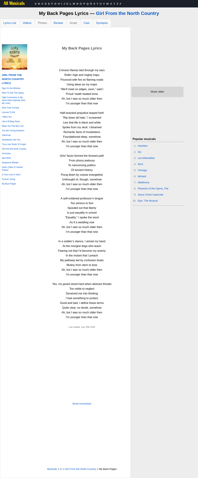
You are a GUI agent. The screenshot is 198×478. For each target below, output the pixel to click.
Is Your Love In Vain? (11, 174)
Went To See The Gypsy (13, 93)
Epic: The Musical (148, 200)
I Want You (7, 117)
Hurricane (6, 153)
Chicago (142, 170)
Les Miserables (146, 158)
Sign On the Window (11, 88)
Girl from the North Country (14, 149)
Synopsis (102, 23)
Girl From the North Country (127, 13)
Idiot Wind (6, 158)
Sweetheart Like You (11, 140)
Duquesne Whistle (10, 162)
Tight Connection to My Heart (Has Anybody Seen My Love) (13, 100)
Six (139, 151)
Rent (140, 164)
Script (73, 23)
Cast (87, 23)
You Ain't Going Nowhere (13, 130)
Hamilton (143, 145)
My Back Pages (9, 184)
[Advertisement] (65, 36)
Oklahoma (143, 182)
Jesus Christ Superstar (150, 194)
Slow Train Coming (10, 108)
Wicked (142, 176)
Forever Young (8, 179)
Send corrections (82, 403)
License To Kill (8, 112)
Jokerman (6, 135)
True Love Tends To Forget (14, 144)
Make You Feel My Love (13, 126)
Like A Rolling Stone (11, 121)
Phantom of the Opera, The (153, 188)
